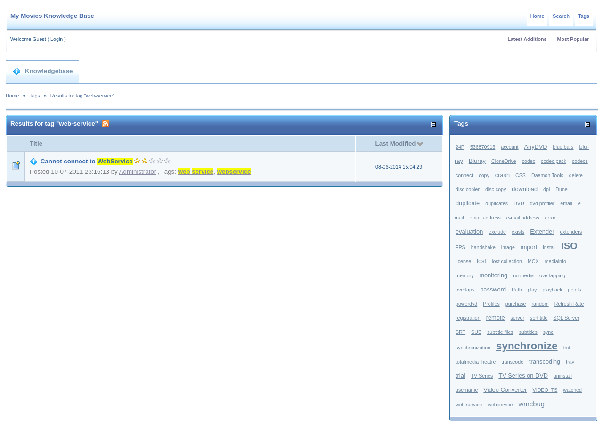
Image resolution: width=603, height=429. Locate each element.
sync (548, 332)
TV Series (482, 376)
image (508, 247)
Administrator (137, 171)
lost (481, 261)
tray (570, 361)
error (550, 217)
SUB (476, 332)
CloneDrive (503, 161)
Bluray (477, 160)
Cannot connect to (87, 161)
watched (572, 390)
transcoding (544, 361)
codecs (580, 161)
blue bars (563, 147)
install (549, 247)
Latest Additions (526, 39)
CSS (520, 175)
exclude (497, 232)
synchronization (473, 347)
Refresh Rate (569, 304)
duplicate (468, 203)
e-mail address (522, 217)
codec (528, 161)
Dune (561, 189)
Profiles (491, 304)
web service (469, 404)
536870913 (482, 147)
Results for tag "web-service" (82, 95)
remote (495, 317)
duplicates (496, 203)
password (493, 289)
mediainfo (555, 261)
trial (460, 375)
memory (464, 275)
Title (36, 143)
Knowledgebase (43, 71)
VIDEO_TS (545, 390)
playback (552, 289)
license (463, 261)
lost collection (507, 261)
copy (484, 175)
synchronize (527, 346)
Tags (583, 16)
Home (537, 16)
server (517, 318)
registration (468, 318)
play (532, 289)
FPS (460, 247)
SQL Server (566, 318)
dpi (546, 189)
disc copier (468, 189)
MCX (533, 261)
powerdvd (466, 304)
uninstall (563, 376)
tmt (566, 347)
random (540, 304)
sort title (538, 318)
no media (523, 275)
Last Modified (395, 143)
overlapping (552, 275)
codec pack (553, 161)
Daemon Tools (547, 175)
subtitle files (500, 332)
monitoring (493, 275)
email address (485, 217)
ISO (570, 246)
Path (517, 289)
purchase (515, 304)
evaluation (469, 231)
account (509, 147)
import (529, 247)
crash (502, 174)
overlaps (465, 289)
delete (576, 175)
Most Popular (573, 39)
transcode (512, 361)
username (467, 390)
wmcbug (532, 404)
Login (56, 39)
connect (464, 175)
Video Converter (505, 389)
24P (460, 147)
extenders (571, 232)
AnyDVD (535, 146)
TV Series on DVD (523, 375)
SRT (460, 332)
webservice (500, 404)
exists (518, 232)
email (566, 203)
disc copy (495, 189)
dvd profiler (542, 203)
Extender (542, 231)
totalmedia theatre (476, 361)
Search (561, 16)
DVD (518, 203)
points (574, 289)
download (525, 189)
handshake (483, 247)
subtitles (528, 332)
